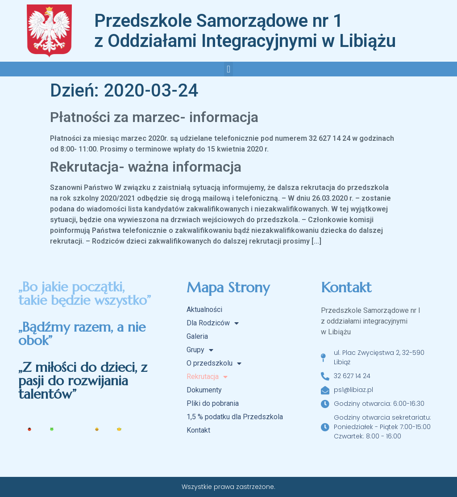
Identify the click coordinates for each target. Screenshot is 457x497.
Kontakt (198, 430)
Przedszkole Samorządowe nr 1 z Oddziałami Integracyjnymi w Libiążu (245, 30)
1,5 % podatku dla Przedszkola (235, 417)
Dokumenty (204, 390)
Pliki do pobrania (213, 403)
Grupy (200, 349)
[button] (228, 69)
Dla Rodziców (213, 323)
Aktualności (204, 309)
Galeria (197, 336)
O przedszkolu (214, 363)
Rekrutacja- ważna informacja (145, 166)
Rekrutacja (207, 376)
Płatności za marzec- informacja (154, 117)
